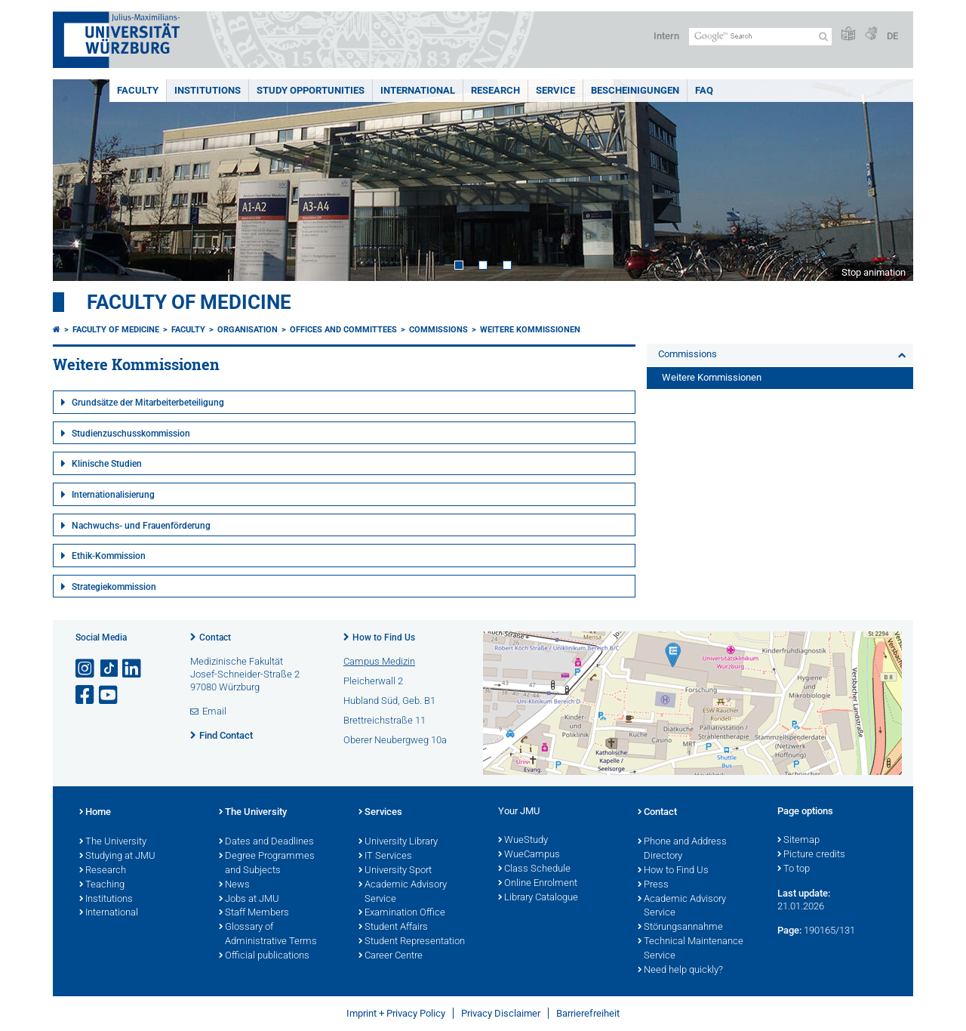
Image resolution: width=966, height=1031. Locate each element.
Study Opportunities (311, 90)
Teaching (102, 885)
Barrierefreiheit (588, 1013)
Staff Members (254, 913)
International (417, 90)
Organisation (247, 330)
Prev (79, 180)
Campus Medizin (379, 661)
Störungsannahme (680, 927)
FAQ (704, 90)
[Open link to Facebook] (86, 695)
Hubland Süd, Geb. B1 (389, 700)
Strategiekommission (114, 587)
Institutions (207, 90)
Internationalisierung (113, 494)
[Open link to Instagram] (86, 669)
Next (887, 180)
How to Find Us (383, 637)
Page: (789, 930)
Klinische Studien (107, 463)
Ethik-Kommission (109, 556)
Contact (215, 637)
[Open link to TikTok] (109, 669)
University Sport (395, 871)
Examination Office (401, 913)
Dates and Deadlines (266, 842)
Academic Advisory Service (402, 892)
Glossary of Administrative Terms (268, 935)
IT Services (385, 856)
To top (793, 869)
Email (214, 711)
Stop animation (873, 272)
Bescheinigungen (635, 90)
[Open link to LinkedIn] (132, 669)
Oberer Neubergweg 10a (395, 739)
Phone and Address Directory (682, 849)
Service (555, 90)
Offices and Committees (343, 330)
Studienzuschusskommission (131, 433)
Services (380, 813)
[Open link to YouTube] (109, 695)
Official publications (264, 956)
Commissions (438, 330)
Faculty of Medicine (189, 302)
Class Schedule (534, 869)
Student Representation (411, 942)
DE (892, 36)
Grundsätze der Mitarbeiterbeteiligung (148, 402)
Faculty (137, 90)
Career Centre (390, 956)
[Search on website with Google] (760, 36)
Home (95, 813)
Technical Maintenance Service (690, 949)
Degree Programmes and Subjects (267, 864)
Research (495, 90)
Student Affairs (393, 927)
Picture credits (811, 855)
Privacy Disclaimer (500, 1013)
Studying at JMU (117, 856)
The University (112, 842)
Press (653, 885)
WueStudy (523, 840)
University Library (398, 842)
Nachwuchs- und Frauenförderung (141, 525)
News (234, 885)
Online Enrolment (537, 884)
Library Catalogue (538, 898)
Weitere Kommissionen (530, 330)
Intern (666, 36)
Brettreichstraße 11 (384, 720)
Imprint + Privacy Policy (395, 1013)
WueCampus (529, 855)
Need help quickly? (680, 970)
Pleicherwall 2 (373, 681)
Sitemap (798, 840)
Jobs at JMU (249, 899)
